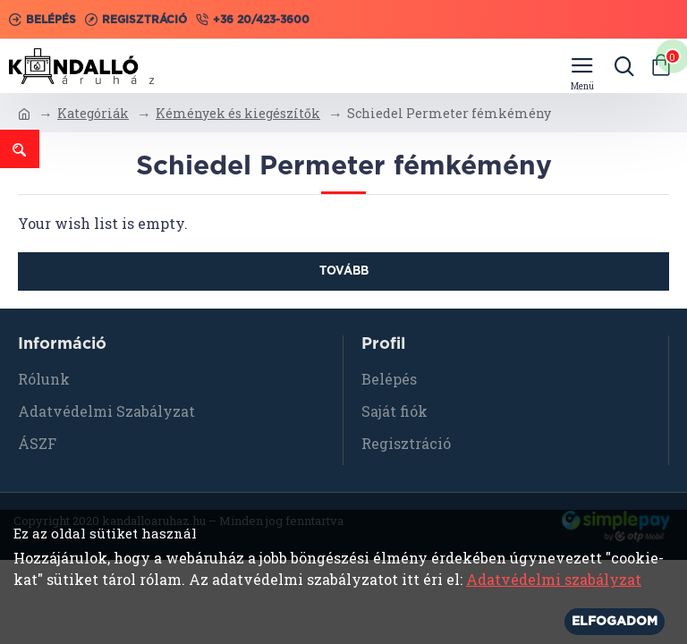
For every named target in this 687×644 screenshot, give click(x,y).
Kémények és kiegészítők (238, 113)
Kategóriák (93, 113)
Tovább (344, 271)
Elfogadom (614, 621)
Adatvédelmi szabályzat (553, 579)
